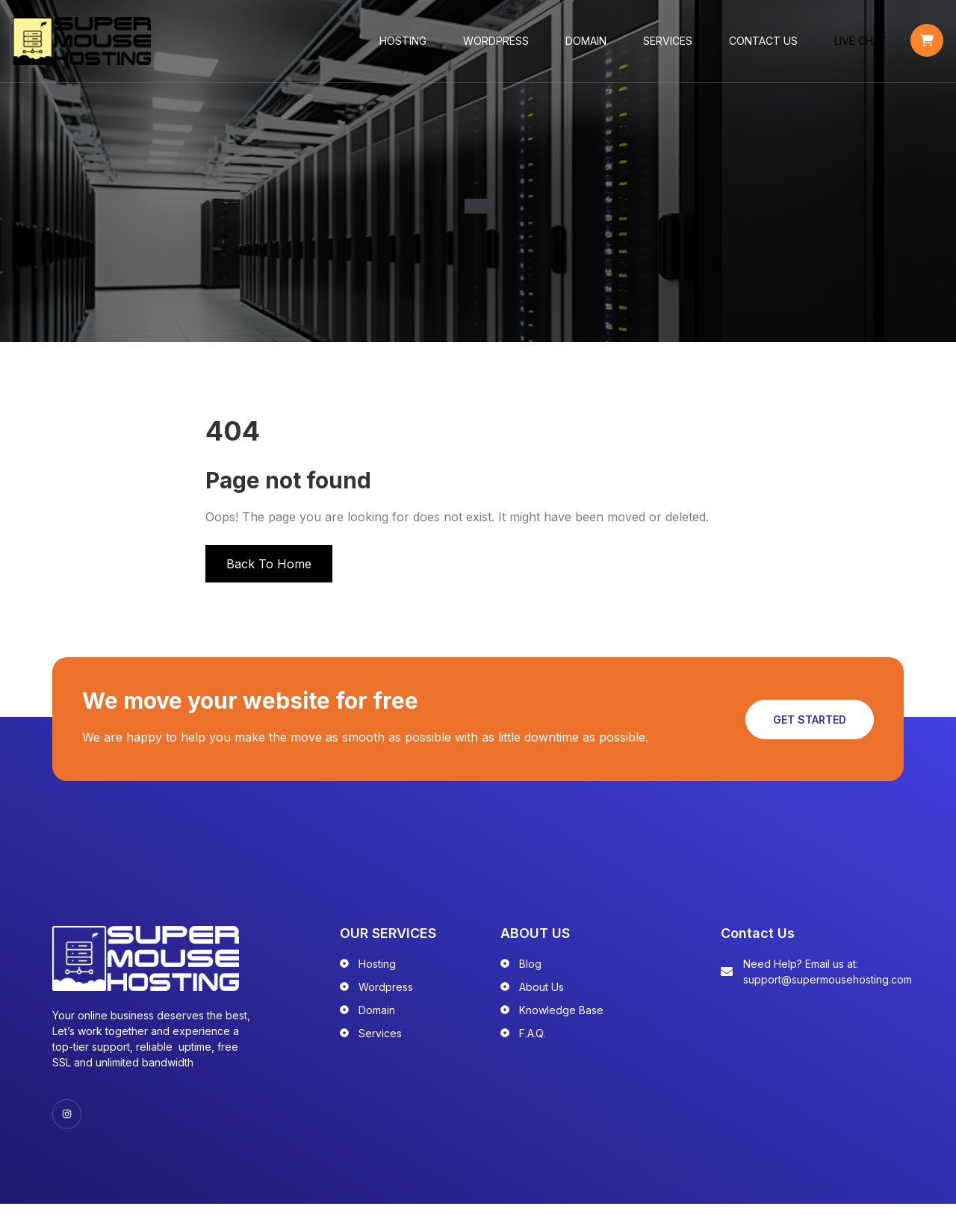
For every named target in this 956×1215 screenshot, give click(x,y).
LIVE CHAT (862, 44)
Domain (587, 44)
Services (669, 44)
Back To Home (268, 571)
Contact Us (764, 44)
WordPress (497, 44)
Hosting (404, 44)
